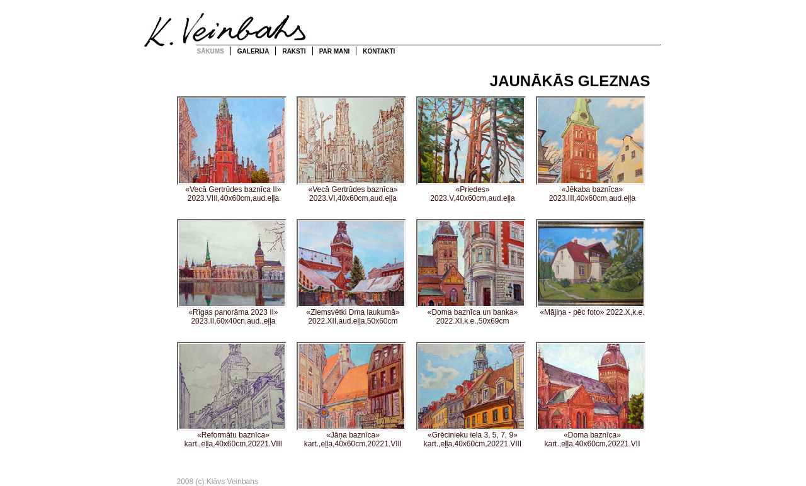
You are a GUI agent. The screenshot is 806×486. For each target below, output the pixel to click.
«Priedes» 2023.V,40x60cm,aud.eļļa (471, 149)
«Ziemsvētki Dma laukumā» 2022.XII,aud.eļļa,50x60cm (351, 272)
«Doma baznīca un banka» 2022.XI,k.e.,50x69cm (471, 272)
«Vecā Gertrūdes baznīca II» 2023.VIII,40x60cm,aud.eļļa (232, 149)
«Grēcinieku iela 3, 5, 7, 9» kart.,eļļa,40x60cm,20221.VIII (471, 395)
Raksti (293, 51)
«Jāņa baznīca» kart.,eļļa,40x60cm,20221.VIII (351, 395)
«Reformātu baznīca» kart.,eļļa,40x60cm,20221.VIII (232, 395)
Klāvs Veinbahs (226, 29)
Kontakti (379, 51)
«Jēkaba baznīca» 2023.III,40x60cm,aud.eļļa (590, 149)
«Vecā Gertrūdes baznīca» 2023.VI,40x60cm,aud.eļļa (351, 149)
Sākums (210, 51)
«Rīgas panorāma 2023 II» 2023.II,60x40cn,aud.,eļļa (232, 272)
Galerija (253, 51)
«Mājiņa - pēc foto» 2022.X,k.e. (590, 268)
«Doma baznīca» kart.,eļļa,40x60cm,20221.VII (590, 395)
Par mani (334, 51)
